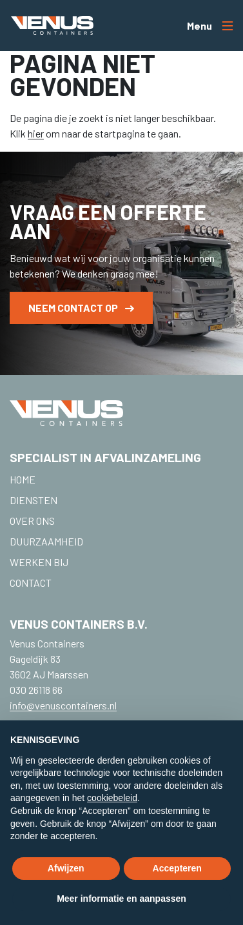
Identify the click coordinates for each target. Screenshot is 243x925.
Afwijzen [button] (66, 868)
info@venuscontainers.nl (63, 705)
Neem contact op (81, 307)
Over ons (32, 520)
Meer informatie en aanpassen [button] (121, 898)
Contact (31, 582)
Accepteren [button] (177, 868)
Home (22, 479)
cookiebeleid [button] (112, 798)
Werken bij (39, 562)
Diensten (33, 500)
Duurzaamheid (46, 541)
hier (36, 133)
